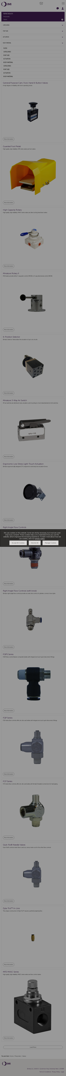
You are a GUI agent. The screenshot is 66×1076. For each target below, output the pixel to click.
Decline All (34, 543)
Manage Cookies (50, 543)
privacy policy (40, 538)
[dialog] (33, 538)
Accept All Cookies (18, 543)
